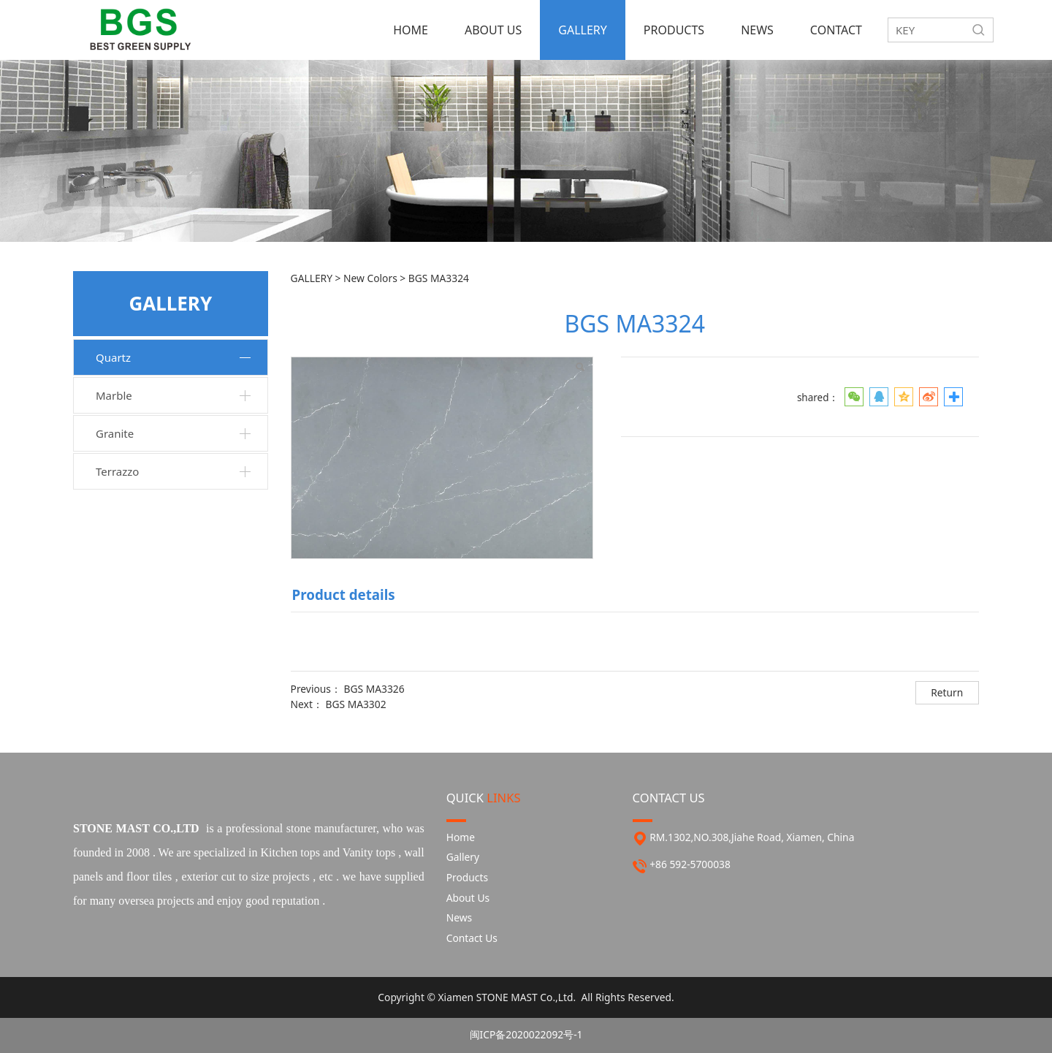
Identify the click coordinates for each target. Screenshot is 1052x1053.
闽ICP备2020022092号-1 (526, 1034)
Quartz (113, 357)
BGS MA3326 (374, 689)
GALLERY (582, 30)
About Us (467, 898)
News (459, 917)
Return (947, 692)
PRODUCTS (674, 30)
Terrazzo (117, 471)
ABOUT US (493, 30)
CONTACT (836, 30)
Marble (114, 395)
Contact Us (472, 938)
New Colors (371, 278)
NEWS (757, 30)
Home (460, 837)
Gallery (462, 857)
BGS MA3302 (355, 704)
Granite (115, 433)
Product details (343, 594)
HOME (410, 30)
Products (467, 877)
